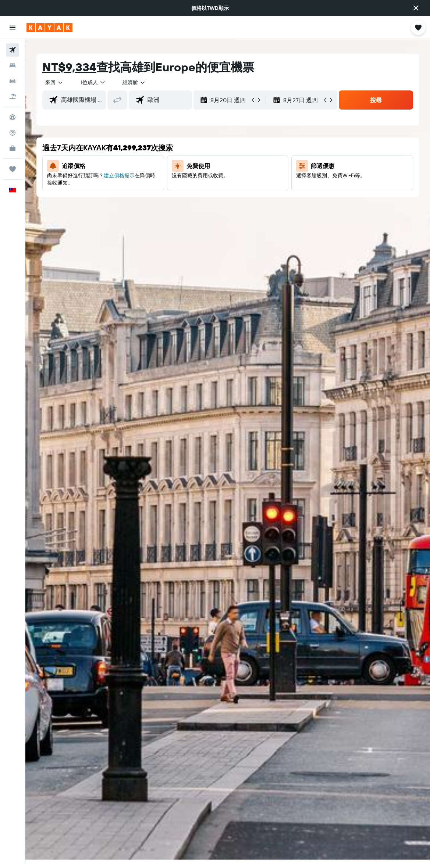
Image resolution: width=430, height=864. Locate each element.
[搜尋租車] (12, 81)
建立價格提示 (119, 175)
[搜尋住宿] (12, 65)
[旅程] (12, 169)
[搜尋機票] (12, 50)
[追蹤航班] (12, 132)
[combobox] (134, 82)
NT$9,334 (69, 67)
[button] (416, 8)
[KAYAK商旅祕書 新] (12, 148)
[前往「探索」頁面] (12, 117)
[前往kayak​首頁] (49, 27)
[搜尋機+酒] (12, 96)
